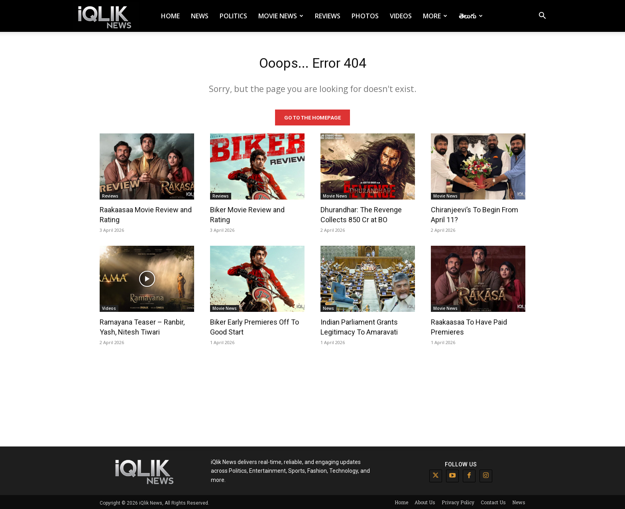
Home (170, 16)
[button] (542, 16)
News (199, 16)
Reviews (327, 16)
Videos (401, 16)
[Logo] (106, 16)
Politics (233, 16)
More (435, 16)
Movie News (280, 16)
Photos (365, 16)
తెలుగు (471, 16)
